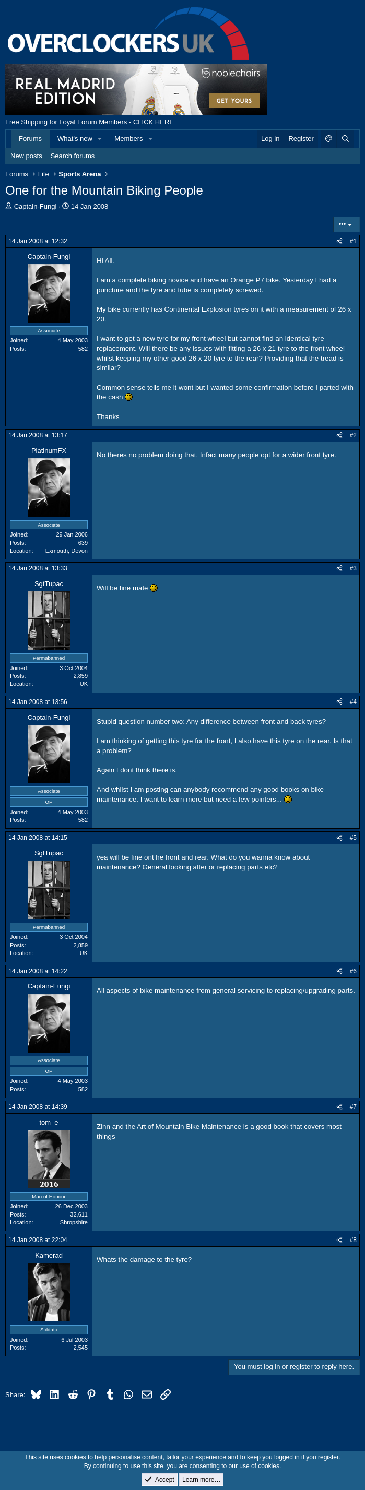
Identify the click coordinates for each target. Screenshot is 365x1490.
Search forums (73, 156)
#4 (353, 702)
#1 (353, 241)
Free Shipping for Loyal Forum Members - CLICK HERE (89, 122)
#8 (353, 1240)
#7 (353, 1107)
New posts (26, 156)
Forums (30, 138)
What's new (74, 138)
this (174, 741)
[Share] (339, 241)
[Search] (345, 139)
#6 (353, 971)
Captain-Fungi (35, 206)
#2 (353, 435)
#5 (353, 837)
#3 (353, 568)
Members (128, 138)
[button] (100, 139)
